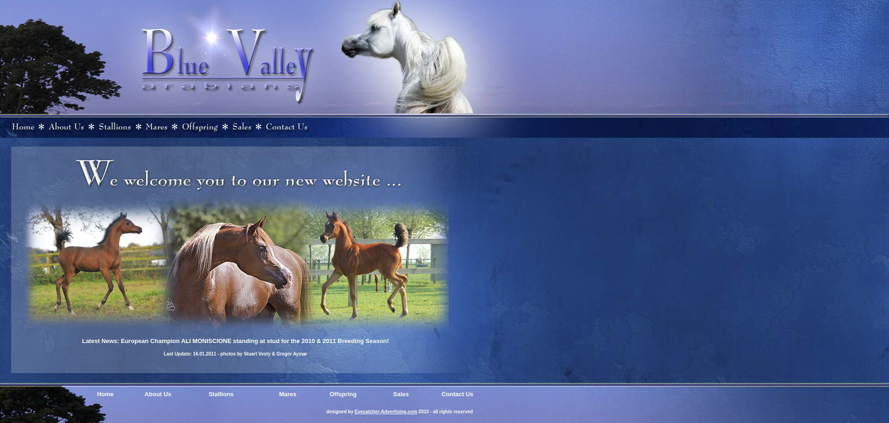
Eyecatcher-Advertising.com (386, 411)
